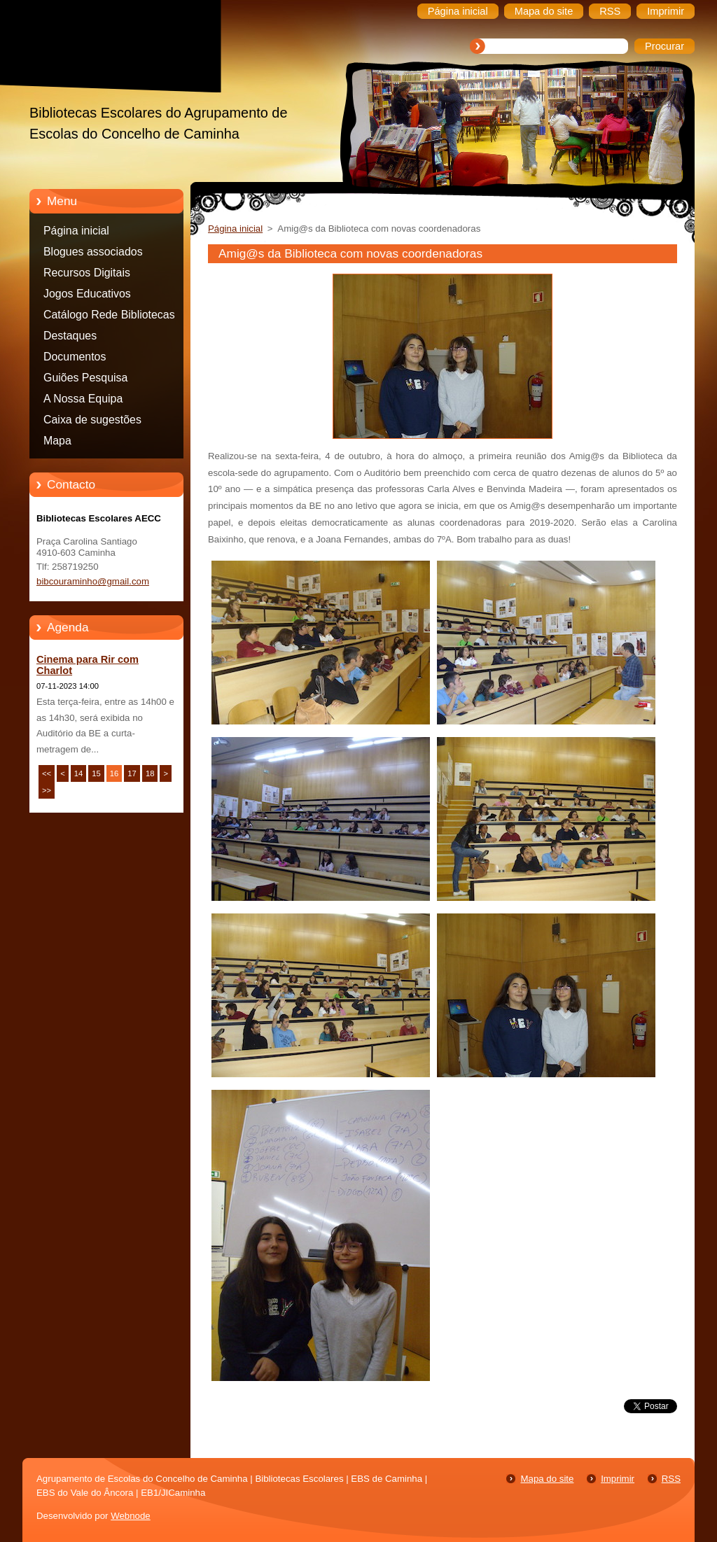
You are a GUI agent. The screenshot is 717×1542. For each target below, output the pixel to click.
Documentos (74, 357)
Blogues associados (93, 252)
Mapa (57, 441)
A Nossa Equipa (83, 399)
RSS (671, 1478)
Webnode (131, 1516)
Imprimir (617, 1478)
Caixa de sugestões (92, 420)
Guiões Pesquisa (85, 378)
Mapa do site (546, 1478)
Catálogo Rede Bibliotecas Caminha (109, 317)
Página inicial (76, 231)
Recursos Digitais (86, 273)
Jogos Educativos (87, 294)
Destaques (70, 336)
